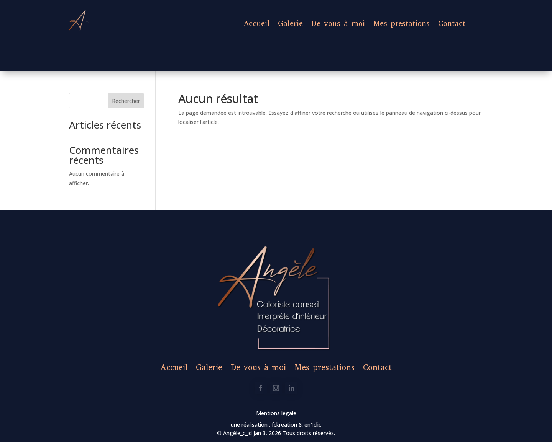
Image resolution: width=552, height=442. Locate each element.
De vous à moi (338, 23)
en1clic (312, 424)
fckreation (285, 424)
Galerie (290, 23)
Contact (451, 23)
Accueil (256, 23)
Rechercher (126, 100)
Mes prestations (401, 23)
